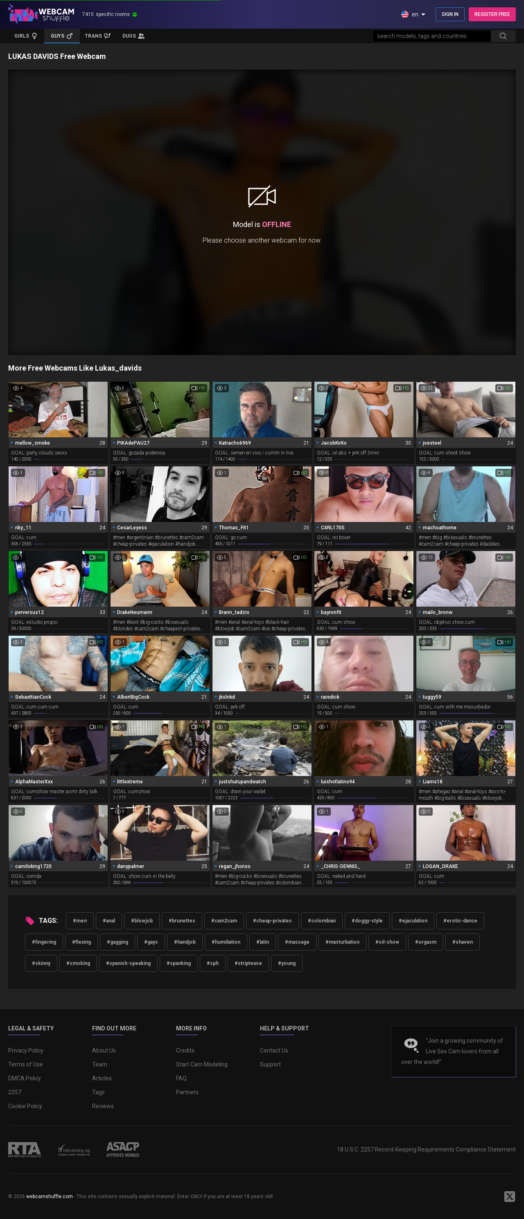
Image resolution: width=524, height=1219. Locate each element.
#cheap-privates (272, 921)
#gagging (117, 942)
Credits (185, 1050)
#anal (109, 921)
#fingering (44, 942)
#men (80, 921)
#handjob (185, 942)
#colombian (322, 921)
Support (270, 1064)
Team (99, 1064)
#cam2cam (224, 921)
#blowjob (142, 921)
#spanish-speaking (128, 963)
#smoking (78, 963)
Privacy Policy (25, 1050)
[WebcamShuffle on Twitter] (510, 1196)
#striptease (248, 963)
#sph (213, 963)
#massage (297, 942)
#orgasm (425, 942)
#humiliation (226, 942)
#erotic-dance (460, 921)
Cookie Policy (25, 1106)
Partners (187, 1092)
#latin (262, 942)
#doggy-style (367, 921)
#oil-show (387, 942)
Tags (98, 1092)
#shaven (462, 942)
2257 (14, 1092)
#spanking (179, 963)
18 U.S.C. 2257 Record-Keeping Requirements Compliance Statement (426, 1149)
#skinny (41, 963)
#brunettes (182, 921)
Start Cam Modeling (202, 1064)
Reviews (103, 1106)
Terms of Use (25, 1064)
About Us (104, 1050)
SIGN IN (450, 14)
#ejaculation (413, 921)
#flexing (81, 942)
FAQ (181, 1078)
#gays (151, 942)
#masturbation (342, 942)
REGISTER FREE (492, 14)
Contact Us (274, 1050)
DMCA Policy (24, 1078)
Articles (102, 1078)
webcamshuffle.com (49, 1196)
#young (287, 963)
